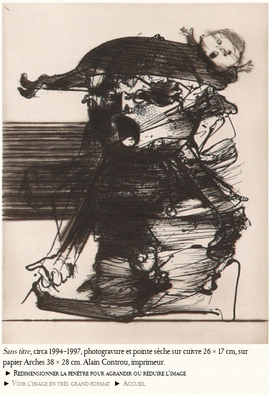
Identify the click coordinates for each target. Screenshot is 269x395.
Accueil (134, 383)
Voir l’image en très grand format (61, 383)
